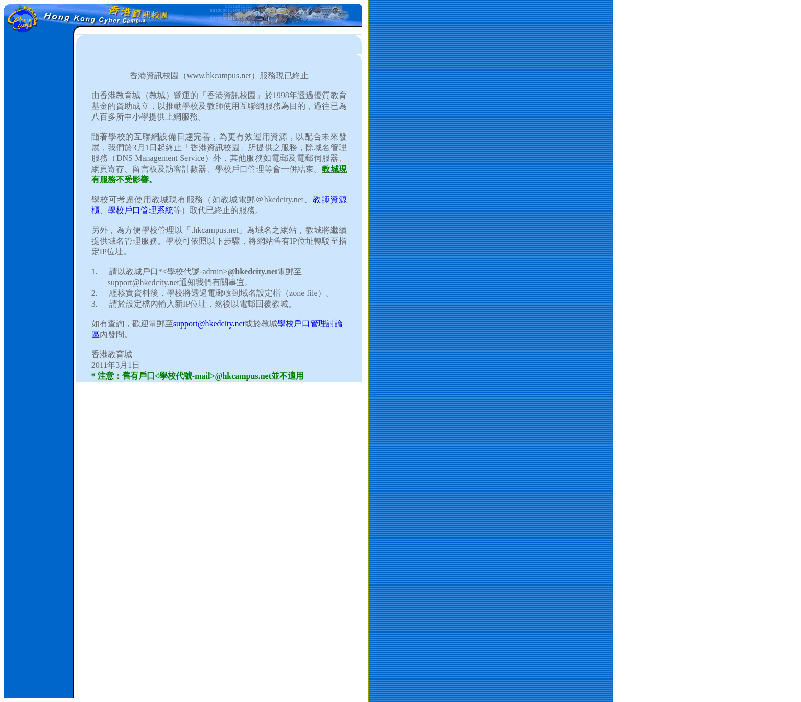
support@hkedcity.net (209, 323)
